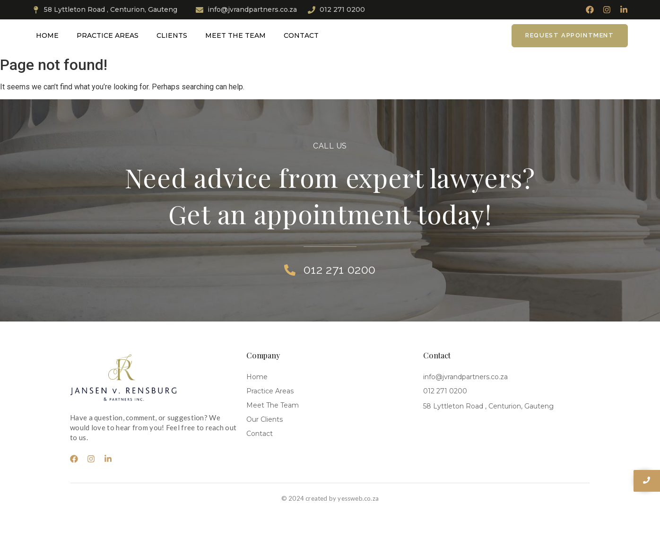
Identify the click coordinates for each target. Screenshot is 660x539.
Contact (301, 35)
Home (47, 35)
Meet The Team (235, 35)
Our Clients (264, 419)
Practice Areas (108, 35)
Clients (171, 35)
